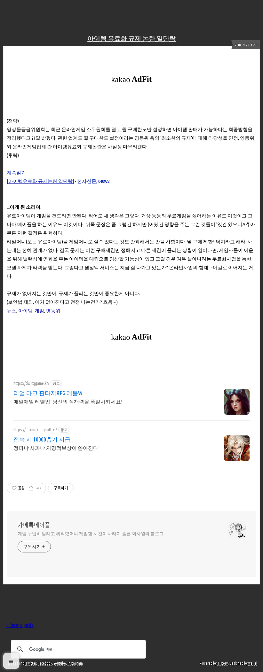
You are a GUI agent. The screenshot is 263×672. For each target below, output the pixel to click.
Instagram (75, 663)
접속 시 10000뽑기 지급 (41, 439)
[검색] (77, 649)
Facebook (45, 663)
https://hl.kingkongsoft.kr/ (35, 429)
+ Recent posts (20, 625)
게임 (39, 310)
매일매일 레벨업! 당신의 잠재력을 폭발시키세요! (67, 401)
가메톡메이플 (34, 525)
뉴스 (11, 310)
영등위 (53, 310)
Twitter (30, 663)
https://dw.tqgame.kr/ (31, 383)
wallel (252, 663)
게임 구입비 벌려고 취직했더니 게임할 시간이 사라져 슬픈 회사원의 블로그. (91, 533)
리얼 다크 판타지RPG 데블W (48, 393)
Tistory (222, 663)
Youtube (60, 663)
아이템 (25, 310)
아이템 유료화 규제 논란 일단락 (131, 38)
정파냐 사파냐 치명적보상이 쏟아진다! (56, 448)
